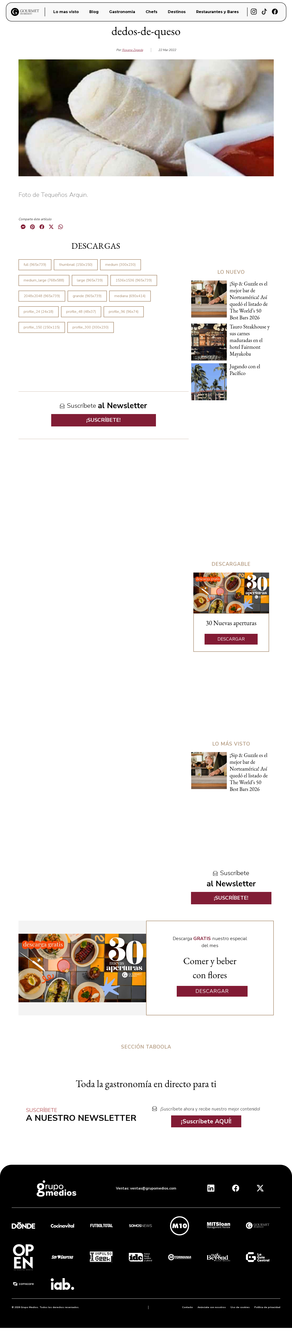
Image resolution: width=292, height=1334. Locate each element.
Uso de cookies (240, 1307)
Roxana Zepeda (132, 50)
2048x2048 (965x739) (42, 296)
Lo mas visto (66, 12)
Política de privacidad (267, 1307)
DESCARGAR (231, 639)
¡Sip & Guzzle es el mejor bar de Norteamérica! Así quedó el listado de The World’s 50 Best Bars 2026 (249, 300)
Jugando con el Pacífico (245, 370)
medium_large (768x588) (44, 280)
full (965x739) (35, 264)
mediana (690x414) (130, 296)
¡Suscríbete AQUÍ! (206, 1121)
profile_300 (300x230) (90, 327)
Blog (94, 12)
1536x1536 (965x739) (133, 280)
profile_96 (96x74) (124, 311)
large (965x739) (90, 280)
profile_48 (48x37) (81, 311)
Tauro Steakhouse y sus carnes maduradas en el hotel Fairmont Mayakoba (250, 340)
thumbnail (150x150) (76, 264)
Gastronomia (122, 12)
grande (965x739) (87, 296)
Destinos (177, 12)
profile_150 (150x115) (42, 327)
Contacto (187, 1307)
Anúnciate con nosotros (212, 1307)
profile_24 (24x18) (39, 311)
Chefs (151, 12)
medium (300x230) (120, 264)
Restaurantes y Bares (217, 12)
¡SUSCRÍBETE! (103, 420)
